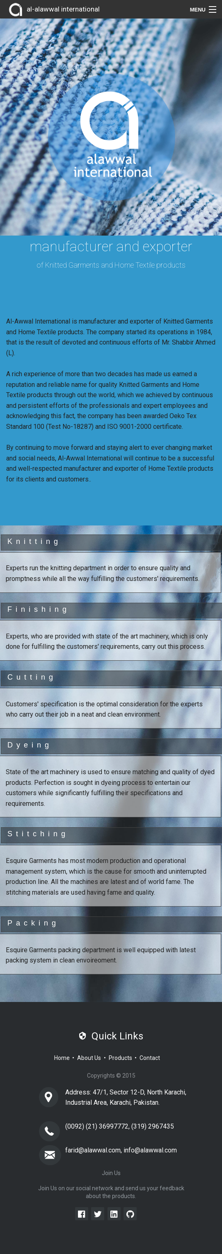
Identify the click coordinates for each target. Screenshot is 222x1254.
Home (62, 1058)
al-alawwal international (53, 10)
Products (120, 1058)
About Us (89, 1058)
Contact (150, 1058)
